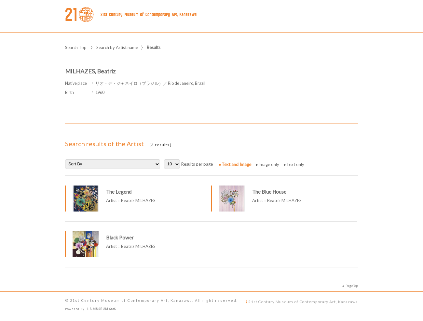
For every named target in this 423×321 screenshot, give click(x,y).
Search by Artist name (117, 47)
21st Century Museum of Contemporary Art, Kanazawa (303, 301)
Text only (295, 164)
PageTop (352, 286)
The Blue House (269, 192)
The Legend (118, 192)
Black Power (120, 237)
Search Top (76, 47)
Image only (268, 164)
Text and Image (236, 164)
